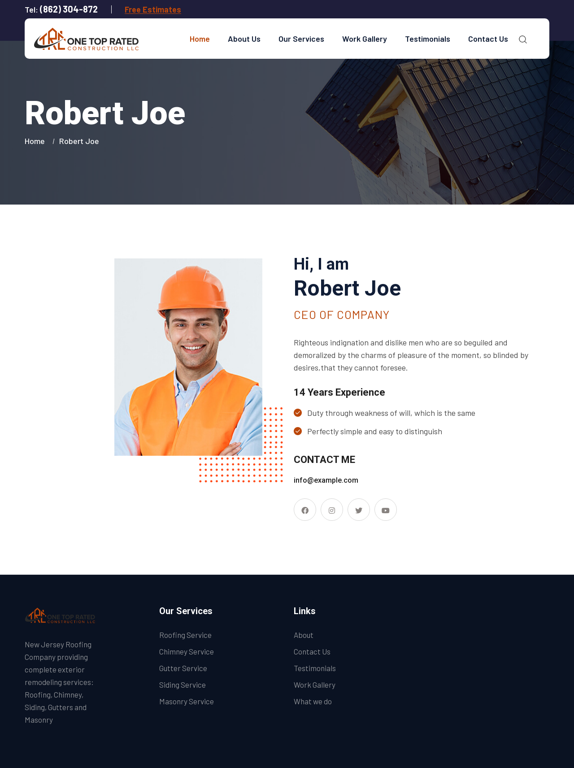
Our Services (301, 38)
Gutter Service (183, 667)
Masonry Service (186, 701)
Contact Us (488, 38)
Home (200, 38)
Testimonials (427, 38)
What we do (313, 701)
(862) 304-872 (69, 9)
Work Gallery (364, 38)
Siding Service (182, 684)
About (303, 634)
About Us (244, 38)
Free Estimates (153, 9)
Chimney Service (186, 651)
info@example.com (326, 480)
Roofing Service (185, 634)
